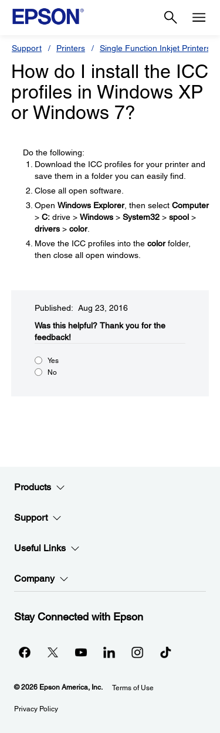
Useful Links (47, 548)
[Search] (170, 17)
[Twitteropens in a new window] (52, 652)
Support (27, 48)
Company (41, 578)
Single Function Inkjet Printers (155, 48)
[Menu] (198, 17)
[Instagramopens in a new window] (137, 652)
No (52, 372)
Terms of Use (133, 688)
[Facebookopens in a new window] (24, 652)
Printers (70, 48)
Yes (53, 361)
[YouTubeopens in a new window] (81, 652)
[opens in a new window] (165, 652)
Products (39, 487)
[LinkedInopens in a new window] (109, 652)
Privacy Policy (36, 709)
